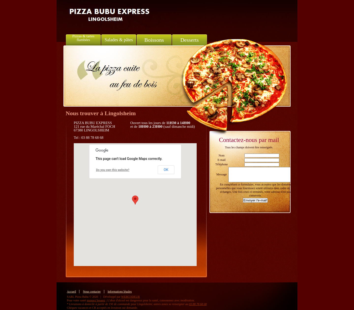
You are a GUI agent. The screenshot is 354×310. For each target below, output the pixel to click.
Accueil (71, 291)
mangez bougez (96, 300)
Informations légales (120, 291)
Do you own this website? (113, 170)
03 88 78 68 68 (198, 304)
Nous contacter (92, 291)
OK (166, 170)
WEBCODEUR (130, 296)
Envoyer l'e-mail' (255, 200)
